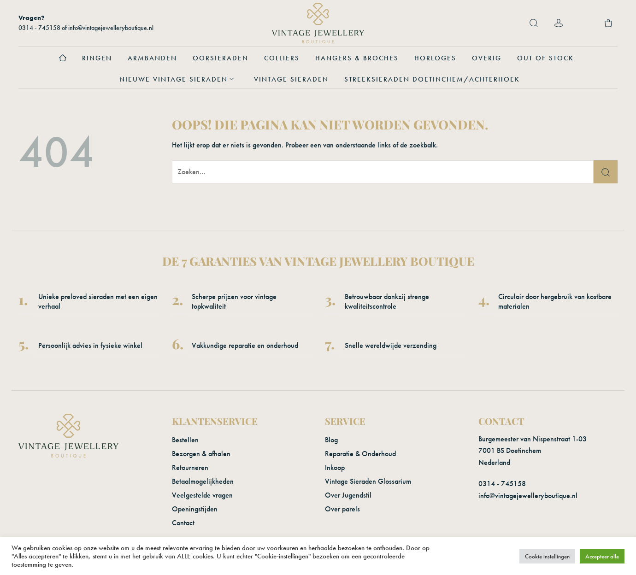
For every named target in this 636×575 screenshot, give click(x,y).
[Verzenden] (606, 171)
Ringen (97, 58)
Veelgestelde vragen (202, 495)
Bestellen (185, 440)
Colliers (282, 58)
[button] (533, 23)
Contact (183, 523)
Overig (486, 58)
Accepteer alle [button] (602, 556)
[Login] (558, 23)
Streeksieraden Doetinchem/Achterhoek (432, 79)
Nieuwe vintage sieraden (178, 79)
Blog (331, 440)
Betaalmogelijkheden (203, 481)
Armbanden (152, 58)
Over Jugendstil (348, 495)
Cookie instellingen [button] (547, 556)
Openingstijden (195, 509)
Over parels (342, 509)
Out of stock (545, 58)
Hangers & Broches (357, 58)
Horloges (435, 58)
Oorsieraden (220, 58)
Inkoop (335, 467)
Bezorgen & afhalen (201, 453)
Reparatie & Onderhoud (360, 453)
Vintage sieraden (291, 79)
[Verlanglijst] (583, 23)
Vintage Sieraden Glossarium (368, 481)
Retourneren (190, 467)
